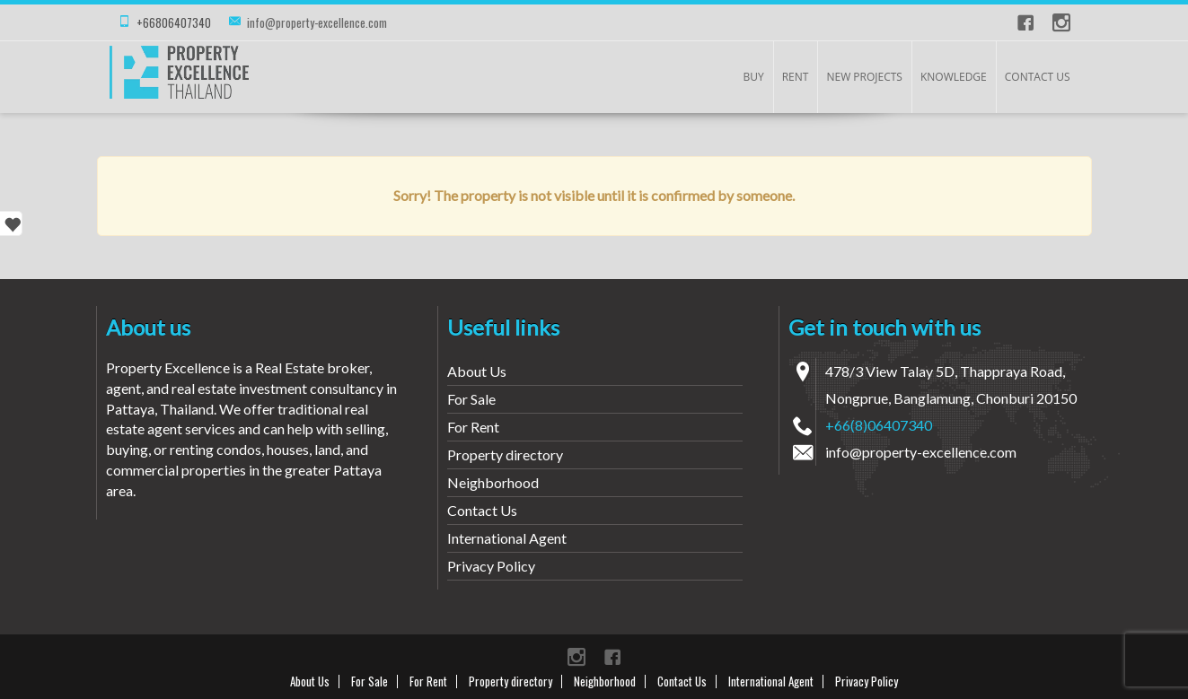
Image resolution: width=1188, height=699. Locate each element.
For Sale (471, 398)
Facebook (1025, 22)
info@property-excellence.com (317, 22)
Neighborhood (493, 482)
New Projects (864, 76)
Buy (753, 76)
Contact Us (1037, 76)
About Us (476, 371)
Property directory (505, 454)
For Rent (473, 426)
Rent (795, 76)
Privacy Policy (491, 565)
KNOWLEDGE (953, 76)
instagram (1061, 22)
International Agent (507, 537)
